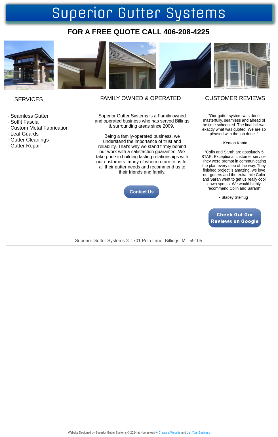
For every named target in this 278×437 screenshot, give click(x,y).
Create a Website (169, 432)
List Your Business (198, 432)
